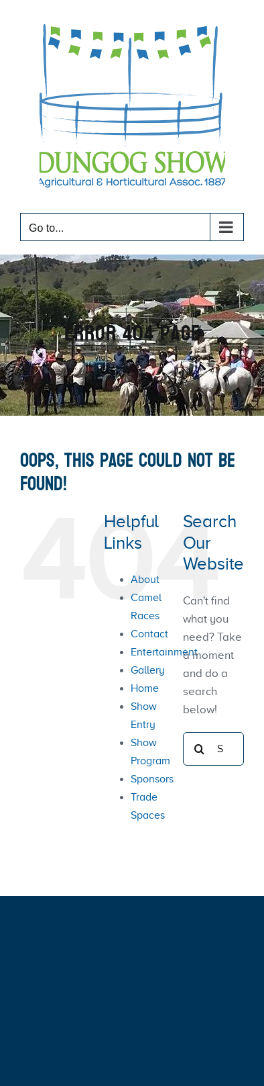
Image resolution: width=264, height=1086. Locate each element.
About (145, 580)
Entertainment (164, 652)
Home (145, 688)
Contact (149, 634)
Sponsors (152, 779)
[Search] (199, 749)
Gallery (148, 670)
